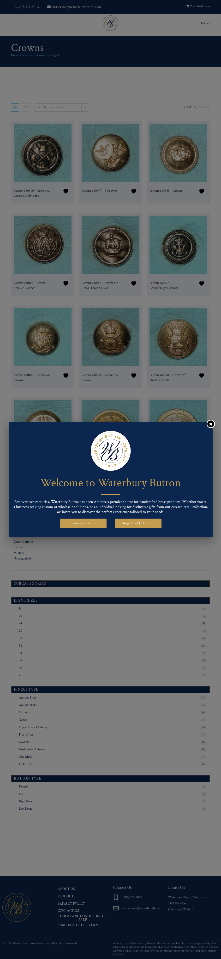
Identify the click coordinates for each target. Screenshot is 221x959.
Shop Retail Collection (138, 523)
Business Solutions (82, 523)
